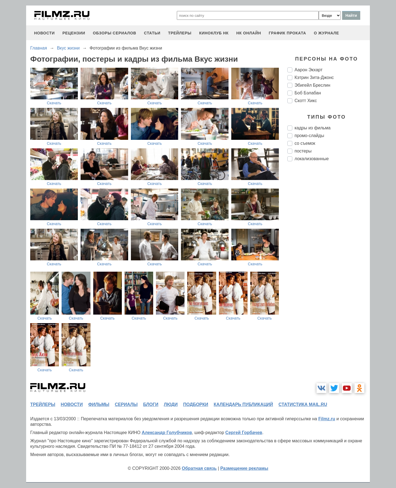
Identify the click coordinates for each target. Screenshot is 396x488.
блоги (150, 404)
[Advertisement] (328, 257)
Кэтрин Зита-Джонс (314, 77)
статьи (152, 33)
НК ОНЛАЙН (248, 33)
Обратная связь (199, 468)
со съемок (305, 143)
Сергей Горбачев (243, 432)
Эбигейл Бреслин (312, 85)
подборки (195, 404)
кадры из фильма (313, 128)
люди (171, 404)
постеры (303, 151)
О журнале (326, 33)
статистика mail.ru (303, 404)
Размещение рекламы (244, 468)
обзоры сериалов (114, 33)
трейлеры (179, 33)
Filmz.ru (326, 418)
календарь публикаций (243, 404)
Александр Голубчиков (167, 432)
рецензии (73, 33)
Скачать (54, 103)
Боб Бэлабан (308, 93)
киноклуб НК (214, 33)
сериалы (126, 404)
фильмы (98, 404)
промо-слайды (309, 135)
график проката (287, 33)
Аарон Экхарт (309, 69)
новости (44, 33)
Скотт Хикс (306, 100)
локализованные (312, 158)
